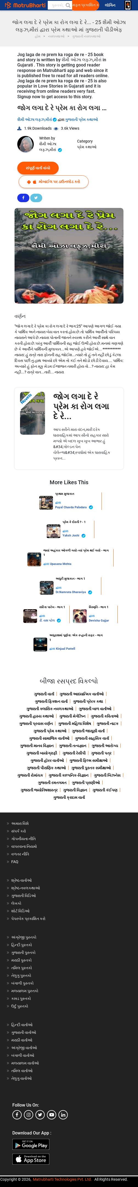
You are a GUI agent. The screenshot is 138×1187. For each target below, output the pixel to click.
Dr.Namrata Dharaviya (74, 592)
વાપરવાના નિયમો (24, 846)
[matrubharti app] (128, 5)
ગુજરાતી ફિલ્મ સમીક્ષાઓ (88, 760)
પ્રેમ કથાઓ (87, 147)
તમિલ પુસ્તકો (21, 968)
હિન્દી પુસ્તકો (21, 945)
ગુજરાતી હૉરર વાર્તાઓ (47, 760)
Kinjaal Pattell (65, 649)
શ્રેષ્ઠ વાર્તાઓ (21, 880)
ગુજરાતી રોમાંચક (30, 775)
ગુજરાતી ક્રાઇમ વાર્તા (69, 797)
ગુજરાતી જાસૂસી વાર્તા (88, 731)
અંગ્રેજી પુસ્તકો (23, 937)
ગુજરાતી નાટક (108, 723)
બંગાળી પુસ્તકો (22, 983)
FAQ (14, 862)
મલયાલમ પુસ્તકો (24, 991)
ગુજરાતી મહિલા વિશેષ (74, 723)
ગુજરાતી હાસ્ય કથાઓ (36, 716)
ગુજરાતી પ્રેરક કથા (88, 701)
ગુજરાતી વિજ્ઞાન (75, 790)
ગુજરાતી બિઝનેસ (107, 775)
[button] (67, 5)
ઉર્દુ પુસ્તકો (19, 1006)
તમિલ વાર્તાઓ (22, 1071)
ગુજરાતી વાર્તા (44, 694)
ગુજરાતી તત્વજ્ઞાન (72, 746)
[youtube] (51, 1114)
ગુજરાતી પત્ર (101, 753)
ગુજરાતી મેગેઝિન (72, 716)
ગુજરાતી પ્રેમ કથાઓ (81, 119)
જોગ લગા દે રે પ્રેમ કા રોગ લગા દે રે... (81, 406)
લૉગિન (110, 5)
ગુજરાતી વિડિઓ (23, 895)
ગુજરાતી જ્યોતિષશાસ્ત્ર (39, 790)
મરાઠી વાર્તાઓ (21, 1040)
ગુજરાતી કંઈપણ (104, 790)
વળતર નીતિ (20, 854)
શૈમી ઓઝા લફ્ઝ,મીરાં (37, 119)
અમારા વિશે (20, 823)
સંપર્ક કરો (18, 831)
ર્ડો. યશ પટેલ (50, 621)
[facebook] (17, 1114)
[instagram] (28, 1114)
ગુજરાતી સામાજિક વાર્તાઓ (49, 738)
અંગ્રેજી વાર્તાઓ (24, 1048)
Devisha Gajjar (99, 620)
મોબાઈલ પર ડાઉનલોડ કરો (53, 181)
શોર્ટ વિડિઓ (20, 911)
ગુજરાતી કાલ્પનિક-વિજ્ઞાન (68, 775)
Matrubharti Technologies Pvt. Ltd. (62, 1179)
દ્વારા (58, 502)
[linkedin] (63, 1114)
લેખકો (16, 903)
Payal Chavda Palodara (74, 507)
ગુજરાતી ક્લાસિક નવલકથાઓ (49, 709)
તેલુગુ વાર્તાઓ (21, 1078)
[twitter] (40, 1114)
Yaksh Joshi (74, 536)
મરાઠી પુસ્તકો (21, 960)
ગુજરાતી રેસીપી (74, 753)
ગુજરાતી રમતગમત (52, 782)
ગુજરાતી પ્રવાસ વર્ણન (36, 723)
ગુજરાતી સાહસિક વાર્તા (92, 738)
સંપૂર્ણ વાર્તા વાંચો (38, 168)
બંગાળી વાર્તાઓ (22, 1055)
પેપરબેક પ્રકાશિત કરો (28, 918)
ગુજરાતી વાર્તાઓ (23, 1032)
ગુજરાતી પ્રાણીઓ (86, 782)
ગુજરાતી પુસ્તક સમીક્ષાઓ (91, 768)
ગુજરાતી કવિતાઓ (105, 716)
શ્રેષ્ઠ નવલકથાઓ (25, 888)
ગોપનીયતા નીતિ (23, 839)
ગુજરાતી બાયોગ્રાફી (41, 753)
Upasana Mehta (60, 564)
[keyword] (60, 5)
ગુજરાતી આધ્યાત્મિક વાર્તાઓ (82, 694)
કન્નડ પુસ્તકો (21, 998)
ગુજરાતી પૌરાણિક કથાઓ (46, 768)
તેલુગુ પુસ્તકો (21, 975)
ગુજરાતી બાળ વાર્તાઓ (95, 709)
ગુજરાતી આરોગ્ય (105, 746)
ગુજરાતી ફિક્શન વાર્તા (51, 701)
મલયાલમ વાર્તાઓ (25, 1063)
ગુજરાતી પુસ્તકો (23, 952)
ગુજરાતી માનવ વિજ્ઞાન (36, 746)
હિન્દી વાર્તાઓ (22, 1025)
